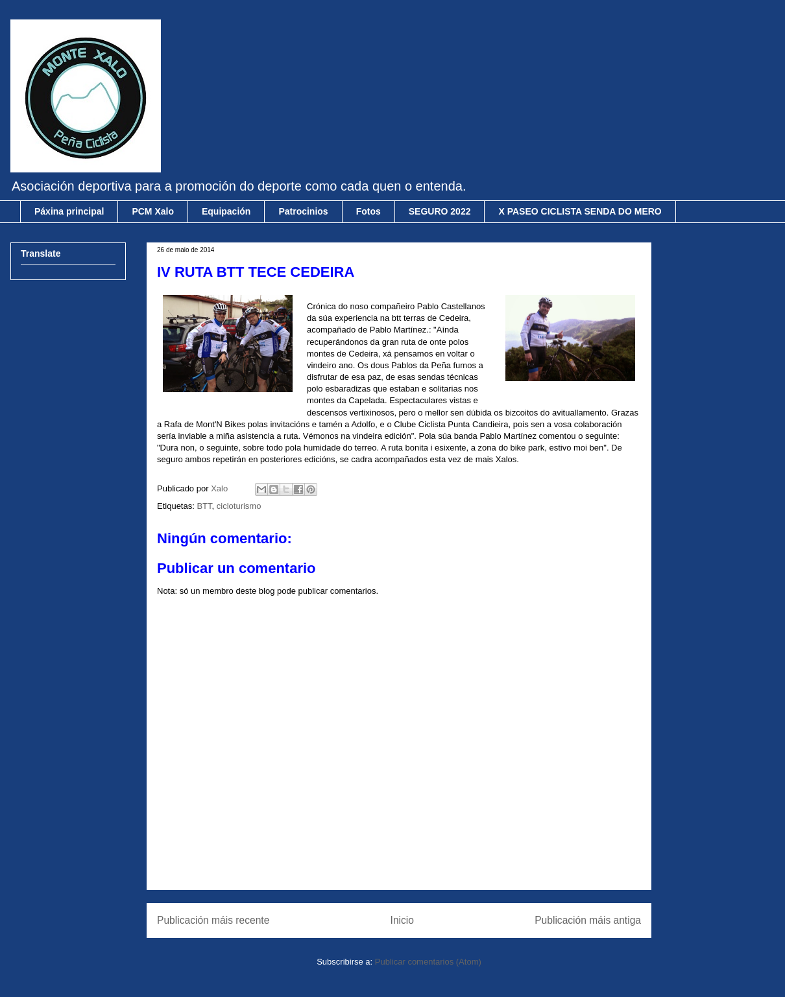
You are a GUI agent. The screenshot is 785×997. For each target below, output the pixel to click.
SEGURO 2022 (440, 211)
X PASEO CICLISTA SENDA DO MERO (579, 211)
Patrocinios (303, 211)
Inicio (402, 920)
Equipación (226, 211)
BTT (204, 506)
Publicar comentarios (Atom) (428, 962)
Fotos (368, 211)
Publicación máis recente (213, 920)
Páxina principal (69, 211)
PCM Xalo (153, 211)
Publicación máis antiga (588, 920)
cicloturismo (239, 506)
